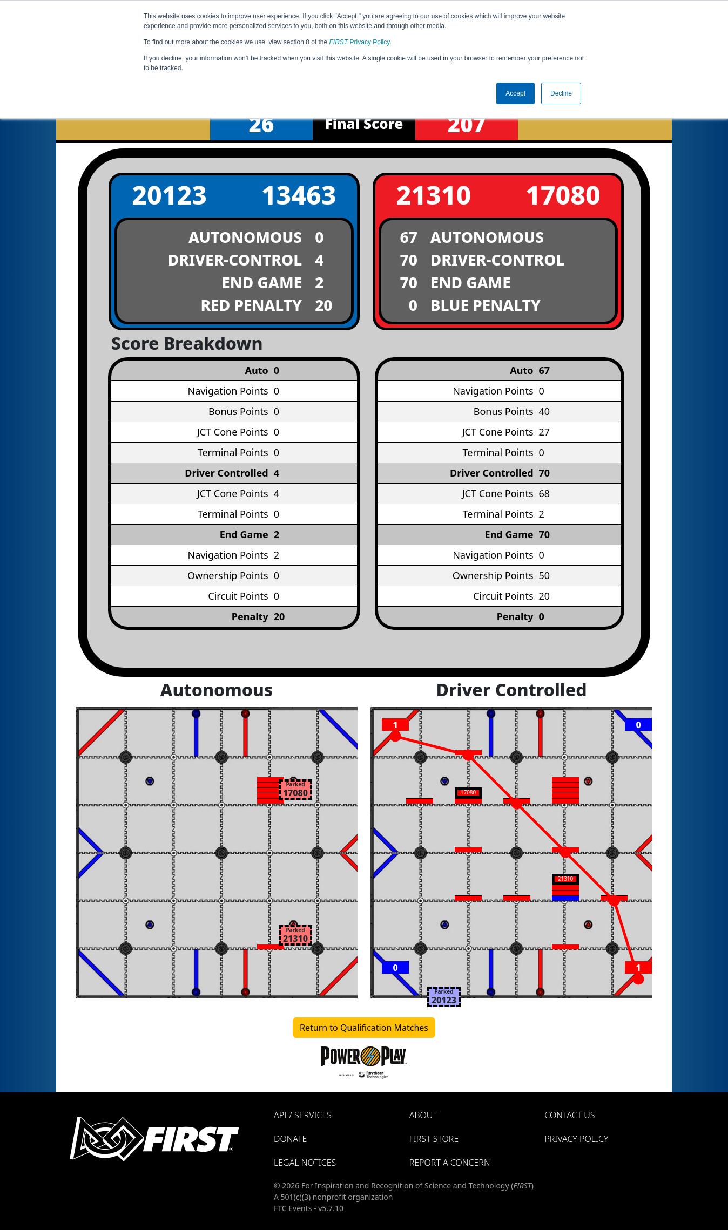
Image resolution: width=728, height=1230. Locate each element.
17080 (563, 194)
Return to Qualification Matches (364, 1028)
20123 (169, 194)
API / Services (303, 1115)
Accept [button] (515, 93)
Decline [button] (561, 93)
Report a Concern (449, 1162)
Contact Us (569, 1115)
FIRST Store (434, 1139)
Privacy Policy (359, 42)
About (423, 1115)
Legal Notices (305, 1162)
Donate (290, 1139)
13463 (298, 194)
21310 (433, 194)
